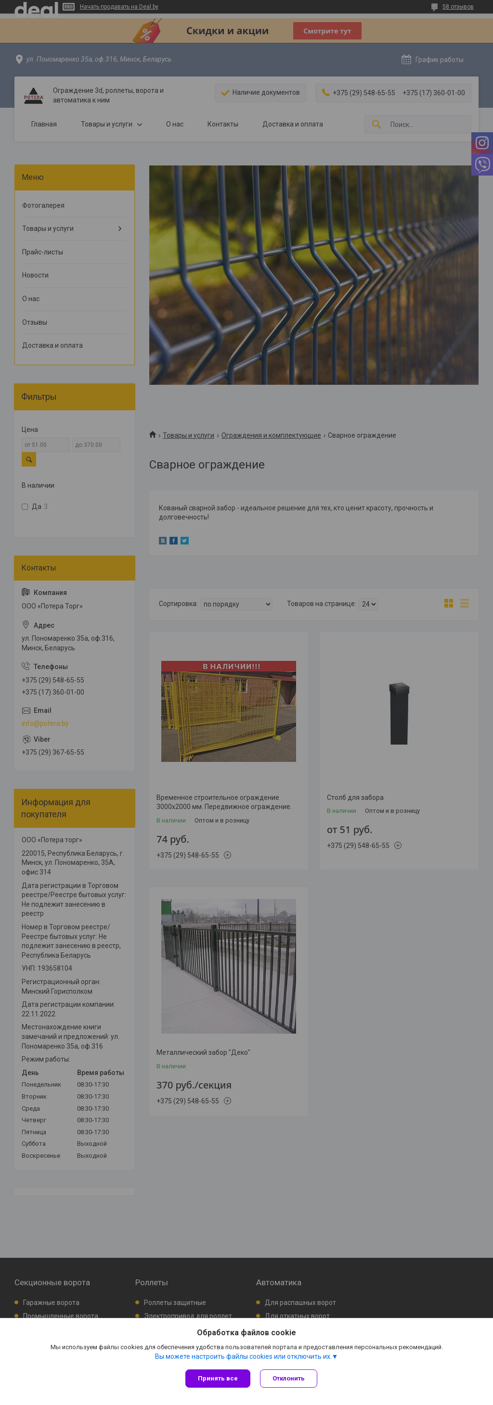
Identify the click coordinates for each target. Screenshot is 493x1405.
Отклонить (288, 1378)
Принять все (218, 1378)
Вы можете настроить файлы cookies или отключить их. (243, 1356)
